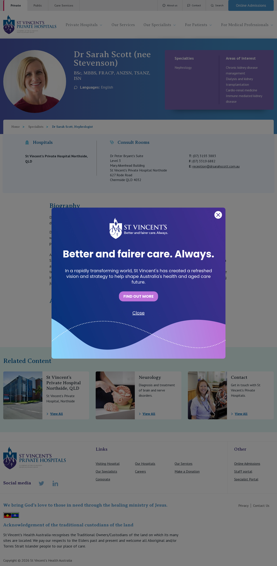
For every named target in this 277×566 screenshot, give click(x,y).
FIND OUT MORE (138, 296)
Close (138, 313)
